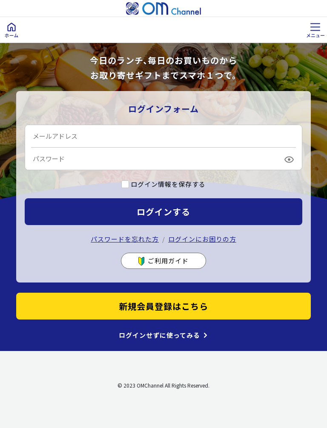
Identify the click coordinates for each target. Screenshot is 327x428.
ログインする (163, 211)
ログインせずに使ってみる (159, 335)
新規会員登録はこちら (163, 306)
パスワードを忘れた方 (125, 238)
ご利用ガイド (163, 261)
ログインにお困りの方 (202, 238)
